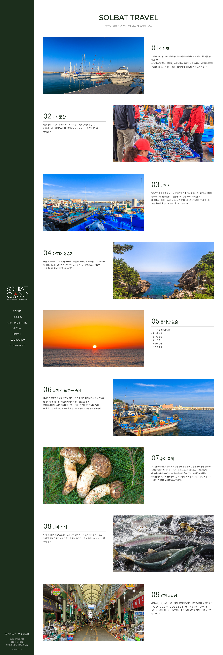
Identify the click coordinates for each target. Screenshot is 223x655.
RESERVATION (17, 339)
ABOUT (17, 311)
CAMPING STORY (17, 322)
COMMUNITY (17, 345)
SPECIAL (17, 328)
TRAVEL (17, 334)
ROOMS (17, 317)
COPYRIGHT (17, 650)
